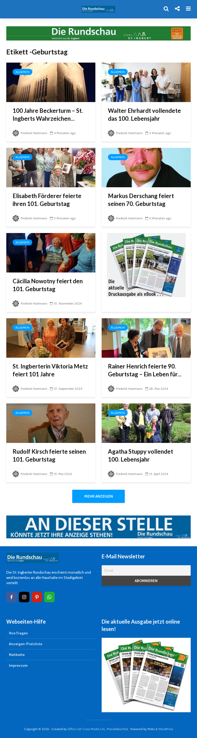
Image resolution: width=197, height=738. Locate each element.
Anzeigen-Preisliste (25, 643)
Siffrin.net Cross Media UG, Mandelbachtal (98, 729)
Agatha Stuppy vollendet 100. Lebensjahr (140, 455)
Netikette (17, 654)
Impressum (18, 665)
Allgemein (22, 72)
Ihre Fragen (18, 633)
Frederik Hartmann (30, 133)
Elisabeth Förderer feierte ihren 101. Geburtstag (47, 199)
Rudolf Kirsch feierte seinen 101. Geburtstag (49, 455)
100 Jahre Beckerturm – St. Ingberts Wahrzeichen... (48, 114)
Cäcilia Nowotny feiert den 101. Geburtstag (48, 284)
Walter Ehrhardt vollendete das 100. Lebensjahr (144, 114)
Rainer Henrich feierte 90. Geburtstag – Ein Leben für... (145, 370)
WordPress (165, 729)
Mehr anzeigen (98, 496)
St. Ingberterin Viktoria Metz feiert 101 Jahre (50, 370)
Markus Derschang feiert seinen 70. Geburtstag (141, 199)
